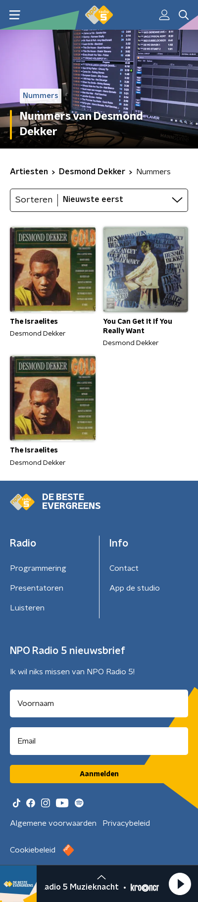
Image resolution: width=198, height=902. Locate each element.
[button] (180, 884)
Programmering (38, 568)
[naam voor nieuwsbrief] (99, 703)
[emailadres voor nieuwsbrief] (99, 741)
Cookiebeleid (32, 850)
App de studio (134, 588)
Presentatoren (36, 588)
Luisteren (27, 608)
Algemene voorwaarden (53, 823)
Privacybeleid (126, 823)
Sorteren (33, 200)
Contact (124, 568)
